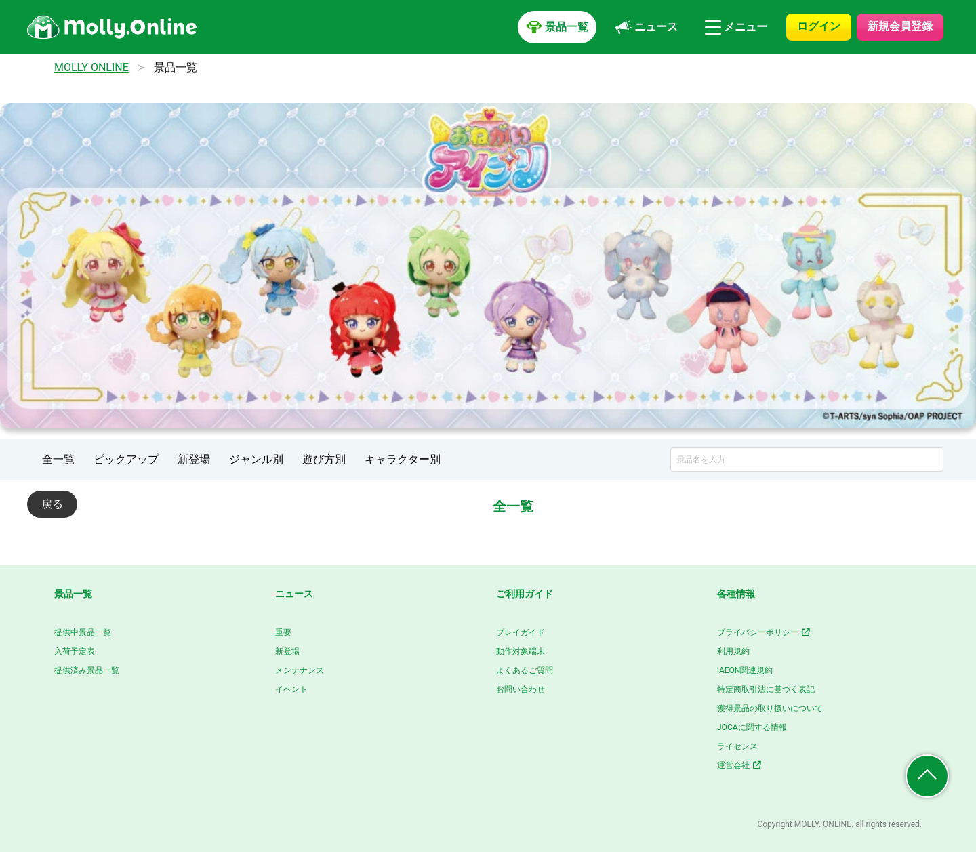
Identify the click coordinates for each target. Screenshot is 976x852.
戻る (52, 504)
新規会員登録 (900, 26)
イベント (291, 689)
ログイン (818, 26)
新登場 (194, 459)
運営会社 (739, 765)
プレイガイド (520, 632)
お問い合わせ (520, 689)
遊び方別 (324, 459)
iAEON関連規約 (745, 670)
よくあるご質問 (524, 670)
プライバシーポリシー (764, 632)
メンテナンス (299, 670)
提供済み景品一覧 (86, 670)
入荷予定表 (74, 651)
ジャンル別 (256, 459)
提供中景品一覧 (82, 632)
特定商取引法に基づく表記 (766, 689)
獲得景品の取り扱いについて (770, 708)
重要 (283, 632)
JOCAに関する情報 (752, 727)
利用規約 (733, 651)
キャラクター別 (403, 459)
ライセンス (737, 746)
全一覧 (58, 459)
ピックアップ (126, 459)
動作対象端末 (520, 651)
